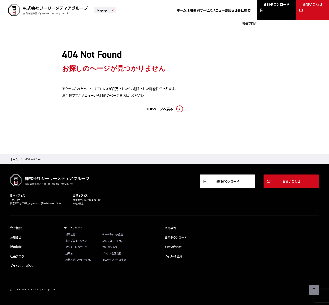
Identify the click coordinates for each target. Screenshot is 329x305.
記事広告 (70, 234)
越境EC (69, 253)
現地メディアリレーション (78, 260)
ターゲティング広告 (112, 234)
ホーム (177, 10)
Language (106, 10)
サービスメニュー (221, 10)
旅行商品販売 (110, 247)
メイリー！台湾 (173, 256)
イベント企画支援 (111, 253)
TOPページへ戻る (159, 108)
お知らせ (246, 10)
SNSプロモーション (112, 241)
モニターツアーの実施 (114, 260)
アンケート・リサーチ (76, 247)
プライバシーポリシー (23, 266)
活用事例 (196, 10)
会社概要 (266, 10)
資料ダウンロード (294, 15)
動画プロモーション (76, 241)
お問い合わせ (317, 15)
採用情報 (16, 247)
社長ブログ (17, 256)
